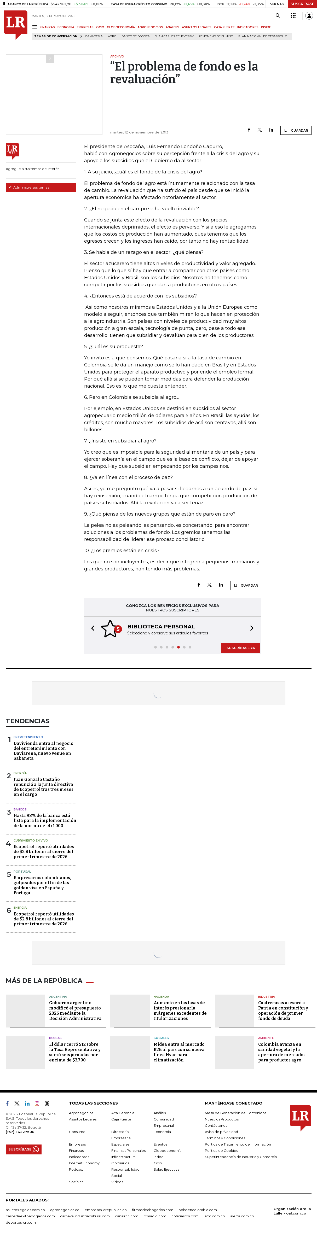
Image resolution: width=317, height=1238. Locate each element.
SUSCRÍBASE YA (241, 648)
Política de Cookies (221, 1150)
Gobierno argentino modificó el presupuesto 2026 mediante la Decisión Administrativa (75, 1010)
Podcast (76, 1169)
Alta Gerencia (122, 1113)
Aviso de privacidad (221, 1132)
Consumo (77, 1132)
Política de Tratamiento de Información (238, 1144)
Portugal (22, 871)
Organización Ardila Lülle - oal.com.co (292, 1211)
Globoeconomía (168, 1150)
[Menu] (36, 26)
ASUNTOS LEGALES (196, 27)
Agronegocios (81, 1113)
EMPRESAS (85, 27)
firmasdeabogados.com (152, 1210)
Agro (112, 36)
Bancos (20, 809)
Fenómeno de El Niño (216, 36)
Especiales (120, 1144)
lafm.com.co (214, 1216)
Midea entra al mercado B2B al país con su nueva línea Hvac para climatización (179, 1052)
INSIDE (266, 27)
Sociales (161, 1038)
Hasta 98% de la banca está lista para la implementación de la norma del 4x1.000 (45, 820)
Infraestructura (123, 1157)
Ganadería (94, 36)
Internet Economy (84, 1163)
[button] (91, 629)
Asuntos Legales (82, 1119)
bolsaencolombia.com (197, 1210)
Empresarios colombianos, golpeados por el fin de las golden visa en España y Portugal (42, 885)
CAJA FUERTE (224, 27)
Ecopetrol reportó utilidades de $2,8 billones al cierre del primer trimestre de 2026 (44, 851)
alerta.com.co (242, 1216)
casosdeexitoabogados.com (30, 1216)
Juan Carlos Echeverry (174, 36)
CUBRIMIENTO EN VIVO (31, 840)
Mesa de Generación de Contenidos (235, 1113)
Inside (159, 1157)
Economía (162, 1132)
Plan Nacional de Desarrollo (262, 36)
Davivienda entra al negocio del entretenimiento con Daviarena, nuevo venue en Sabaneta (43, 751)
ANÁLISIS (172, 27)
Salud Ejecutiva (167, 1169)
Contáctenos (216, 1125)
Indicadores (79, 1157)
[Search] (277, 15)
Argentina (58, 996)
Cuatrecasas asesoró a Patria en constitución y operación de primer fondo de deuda (283, 1010)
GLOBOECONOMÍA (121, 27)
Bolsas (55, 1038)
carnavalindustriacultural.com (85, 1216)
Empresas (77, 1144)
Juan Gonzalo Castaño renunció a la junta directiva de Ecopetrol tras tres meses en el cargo (43, 787)
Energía (20, 773)
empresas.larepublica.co (106, 1210)
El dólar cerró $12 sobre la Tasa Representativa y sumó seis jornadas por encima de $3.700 (75, 1052)
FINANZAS (47, 27)
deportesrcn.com (21, 1222)
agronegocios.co (64, 1210)
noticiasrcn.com (185, 1216)
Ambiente (266, 1038)
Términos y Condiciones (225, 1138)
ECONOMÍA (65, 27)
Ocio (158, 1163)
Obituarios (120, 1163)
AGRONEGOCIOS (150, 27)
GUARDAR (296, 130)
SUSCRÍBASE (302, 4)
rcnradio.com (154, 1216)
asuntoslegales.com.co (25, 1210)
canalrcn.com (126, 1216)
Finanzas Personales (128, 1150)
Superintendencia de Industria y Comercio (241, 1157)
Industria (266, 996)
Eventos (160, 1144)
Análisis (160, 1113)
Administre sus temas (28, 187)
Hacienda (161, 996)
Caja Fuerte (121, 1119)
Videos (117, 1182)
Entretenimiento (28, 737)
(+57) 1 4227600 (20, 1132)
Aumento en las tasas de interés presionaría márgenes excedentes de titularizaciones (180, 1010)
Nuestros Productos (222, 1119)
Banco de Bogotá (136, 36)
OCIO (100, 27)
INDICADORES (247, 27)
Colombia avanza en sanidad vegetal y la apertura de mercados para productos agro (282, 1052)
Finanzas (76, 1150)
